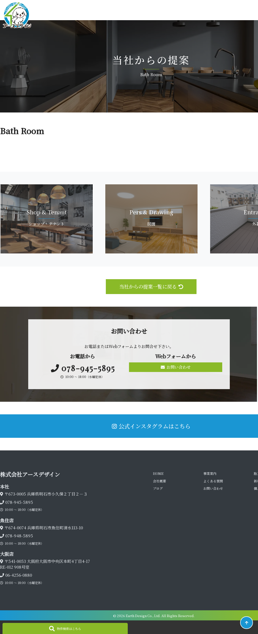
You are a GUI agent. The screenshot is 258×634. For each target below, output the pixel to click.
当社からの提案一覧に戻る (151, 286)
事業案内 (209, 473)
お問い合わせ (176, 367)
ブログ (158, 488)
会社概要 (159, 481)
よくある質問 (213, 481)
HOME (158, 473)
